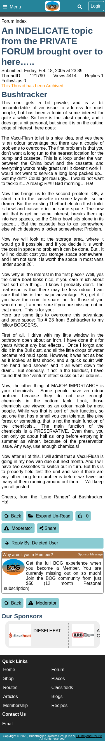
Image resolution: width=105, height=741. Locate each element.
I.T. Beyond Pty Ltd (89, 736)
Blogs (57, 696)
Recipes (60, 705)
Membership (15, 705)
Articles (10, 696)
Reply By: (21, 543)
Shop (8, 678)
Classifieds (62, 687)
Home (9, 669)
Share (48, 528)
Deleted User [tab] (31, 543)
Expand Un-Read (49, 516)
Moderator (18, 528)
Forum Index (14, 21)
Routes (10, 687)
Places (58, 678)
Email (7, 723)
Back (12, 516)
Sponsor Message (90, 554)
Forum (58, 669)
